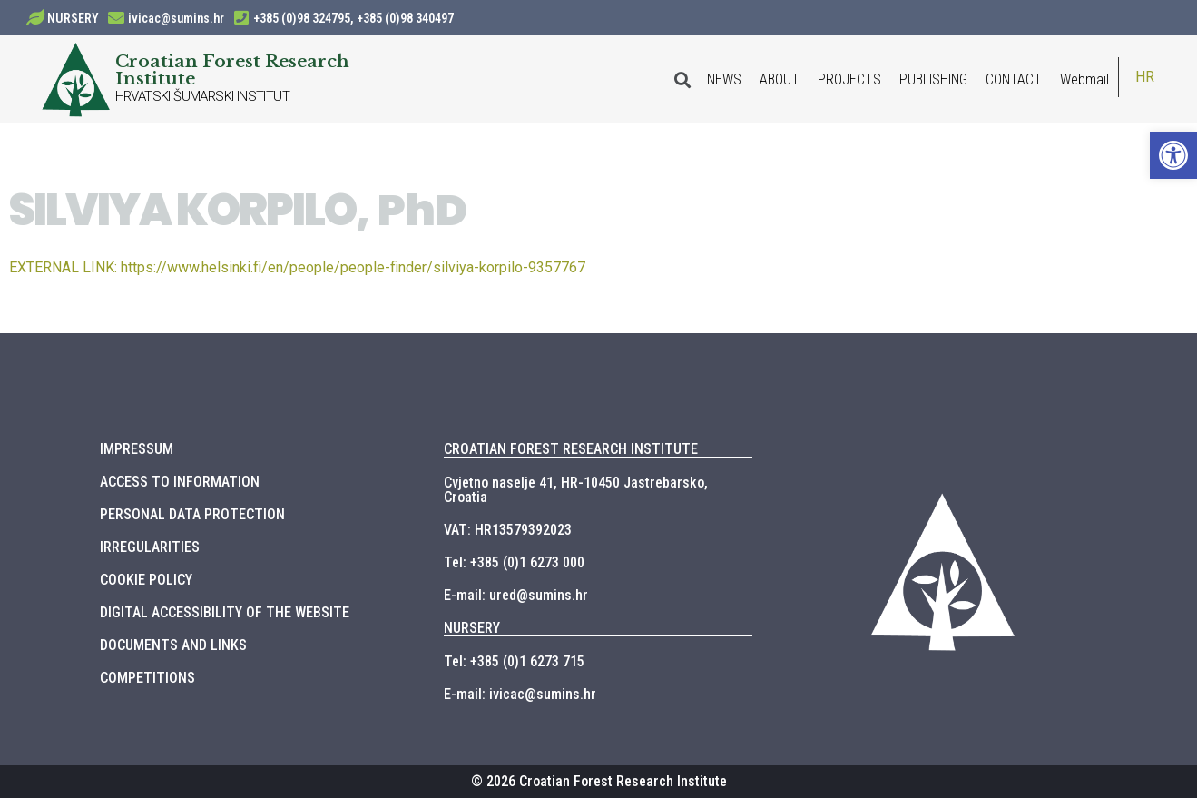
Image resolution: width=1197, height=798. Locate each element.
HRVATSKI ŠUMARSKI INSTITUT (202, 96)
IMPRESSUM (136, 449)
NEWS (724, 79)
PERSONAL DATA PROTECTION (192, 514)
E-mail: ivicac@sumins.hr (520, 694)
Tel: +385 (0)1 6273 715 (514, 661)
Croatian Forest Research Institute (232, 69)
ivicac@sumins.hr (176, 18)
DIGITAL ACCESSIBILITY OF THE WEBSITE (224, 612)
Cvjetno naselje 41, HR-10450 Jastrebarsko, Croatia (576, 490)
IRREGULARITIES (150, 547)
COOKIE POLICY (146, 579)
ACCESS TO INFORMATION (180, 481)
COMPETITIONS (147, 677)
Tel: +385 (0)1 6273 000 (514, 562)
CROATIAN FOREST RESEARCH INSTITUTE (571, 449)
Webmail (1084, 79)
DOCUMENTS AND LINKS (173, 645)
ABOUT (780, 79)
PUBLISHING (933, 79)
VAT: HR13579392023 (508, 529)
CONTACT (1014, 79)
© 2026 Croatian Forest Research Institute (599, 781)
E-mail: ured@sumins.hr (516, 595)
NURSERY (73, 18)
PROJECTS (849, 79)
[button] (1173, 155)
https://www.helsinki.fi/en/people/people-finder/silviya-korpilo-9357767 (297, 267)
